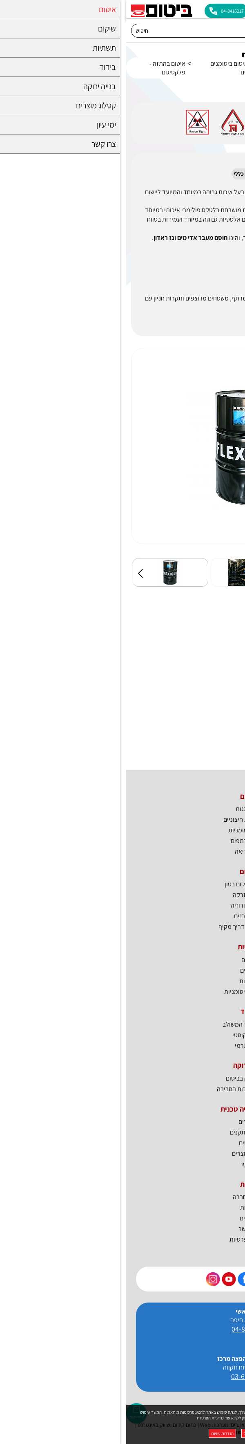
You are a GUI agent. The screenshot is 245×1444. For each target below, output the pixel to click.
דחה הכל (125, 1433)
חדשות (122, 1207)
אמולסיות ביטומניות (122, 991)
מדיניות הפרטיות (84, 1418)
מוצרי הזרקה (122, 894)
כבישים (122, 970)
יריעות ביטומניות (122, 830)
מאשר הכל (151, 1433)
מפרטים (123, 1143)
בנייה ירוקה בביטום (123, 1078)
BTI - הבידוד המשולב (122, 1024)
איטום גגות (122, 809)
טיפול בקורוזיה (123, 905)
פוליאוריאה (122, 851)
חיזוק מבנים (122, 916)
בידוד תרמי (123, 1045)
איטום (205, 63)
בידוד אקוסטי (122, 1035)
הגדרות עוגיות (96, 1433)
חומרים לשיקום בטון (122, 884)
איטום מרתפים (122, 840)
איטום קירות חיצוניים (122, 819)
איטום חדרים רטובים (174, 67)
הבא (230, 573)
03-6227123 (122, 1376)
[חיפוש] (115, 30)
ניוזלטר (123, 1164)
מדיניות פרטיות (122, 1239)
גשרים (122, 959)
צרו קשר (122, 1228)
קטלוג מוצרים (122, 1153)
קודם (15, 573)
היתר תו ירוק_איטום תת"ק (181, 733)
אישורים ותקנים (123, 1132)
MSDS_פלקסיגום (192, 642)
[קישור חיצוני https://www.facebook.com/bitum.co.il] (118, 1279)
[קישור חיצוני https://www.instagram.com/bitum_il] (87, 1279)
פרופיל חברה (123, 1197)
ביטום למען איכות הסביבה (122, 1089)
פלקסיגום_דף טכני (190, 702)
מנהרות (122, 981)
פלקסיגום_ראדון (194, 672)
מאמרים (122, 1121)
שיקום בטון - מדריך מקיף (122, 926)
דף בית (231, 67)
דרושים (122, 1218)
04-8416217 (122, 1329)
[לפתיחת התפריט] (234, 9)
